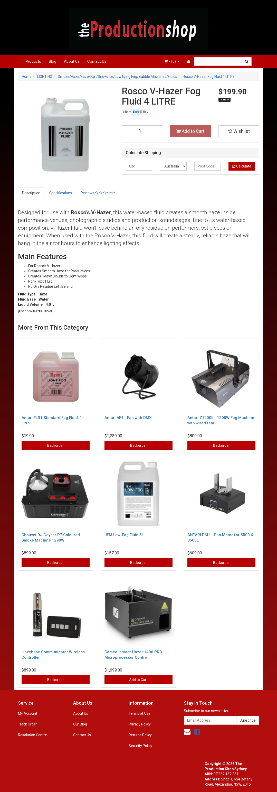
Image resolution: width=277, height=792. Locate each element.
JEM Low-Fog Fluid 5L (124, 535)
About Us (72, 61)
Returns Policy (140, 735)
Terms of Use (139, 713)
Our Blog (80, 724)
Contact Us (96, 61)
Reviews (98, 193)
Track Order (27, 724)
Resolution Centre (32, 735)
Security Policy (140, 746)
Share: (135, 112)
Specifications (60, 193)
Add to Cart (190, 131)
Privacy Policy (140, 724)
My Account (27, 713)
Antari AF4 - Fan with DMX (127, 417)
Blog (52, 61)
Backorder (55, 445)
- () (171, 61)
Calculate (241, 166)
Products (33, 61)
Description (31, 193)
